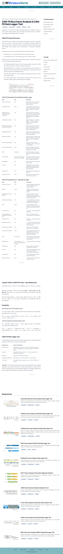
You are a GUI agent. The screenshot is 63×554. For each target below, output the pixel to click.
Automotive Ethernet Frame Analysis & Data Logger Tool (36, 399)
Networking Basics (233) (49, 29)
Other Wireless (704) (48, 22)
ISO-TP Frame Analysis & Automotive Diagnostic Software (37, 473)
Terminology (5, 19)
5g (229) (45, 71)
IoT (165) (45, 33)
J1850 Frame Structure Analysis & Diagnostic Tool (35, 488)
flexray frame (30, 464)
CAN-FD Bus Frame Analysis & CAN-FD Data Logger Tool (23, 19)
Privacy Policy (23, 549)
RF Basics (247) (47, 26)
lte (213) (45, 76)
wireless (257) (47, 67)
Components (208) (48, 31)
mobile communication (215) (50, 73)
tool (29, 27)
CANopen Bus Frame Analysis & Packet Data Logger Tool (36, 428)
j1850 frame (30, 494)
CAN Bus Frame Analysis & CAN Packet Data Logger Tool (37, 413)
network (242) (47, 69)
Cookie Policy (32, 549)
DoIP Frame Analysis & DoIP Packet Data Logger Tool (35, 443)
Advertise (40, 549)
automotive (5, 27)
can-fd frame (12, 27)
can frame (30, 419)
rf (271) (45, 64)
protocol (18, 27)
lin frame (30, 523)
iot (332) (45, 62)
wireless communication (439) (50, 60)
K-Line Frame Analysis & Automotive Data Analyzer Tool (36, 502)
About (15, 549)
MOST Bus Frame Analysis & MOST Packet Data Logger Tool (37, 532)
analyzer (24, 27)
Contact (47, 549)
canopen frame (31, 436)
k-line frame (30, 508)
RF (15, 3)
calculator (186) (47, 80)
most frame (30, 538)
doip (29, 449)
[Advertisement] (31, 14)
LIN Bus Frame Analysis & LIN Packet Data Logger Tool (36, 517)
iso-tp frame (30, 479)
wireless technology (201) (49, 78)
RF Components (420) (48, 24)
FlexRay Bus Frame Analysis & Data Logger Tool (34, 458)
